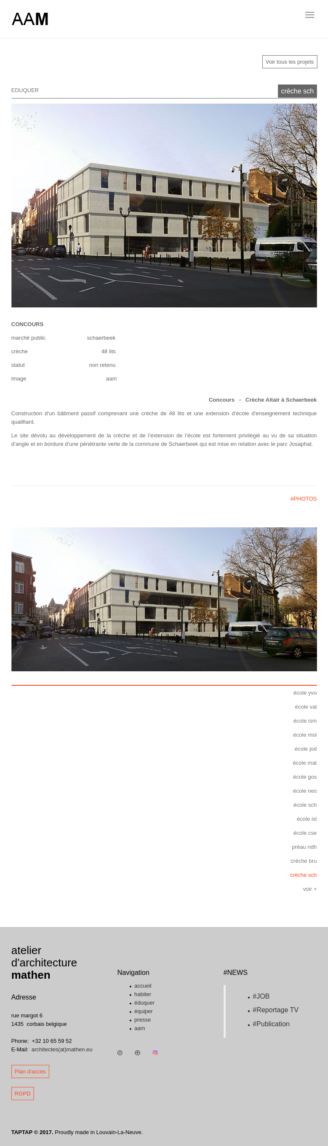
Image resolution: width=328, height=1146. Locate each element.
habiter (143, 994)
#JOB (261, 996)
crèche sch (297, 91)
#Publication (271, 1024)
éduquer (145, 1003)
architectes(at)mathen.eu (62, 1049)
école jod (305, 749)
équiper (144, 1011)
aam (140, 1028)
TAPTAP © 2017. (32, 1132)
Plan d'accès (30, 1071)
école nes (305, 791)
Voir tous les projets (290, 62)
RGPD (23, 1093)
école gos (305, 777)
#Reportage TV (276, 1010)
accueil (143, 986)
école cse (305, 833)
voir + (310, 889)
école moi (305, 735)
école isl (307, 819)
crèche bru (304, 861)
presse (143, 1019)
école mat (305, 763)
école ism (305, 721)
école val (306, 707)
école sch (305, 805)
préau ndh (304, 847)
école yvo (305, 693)
